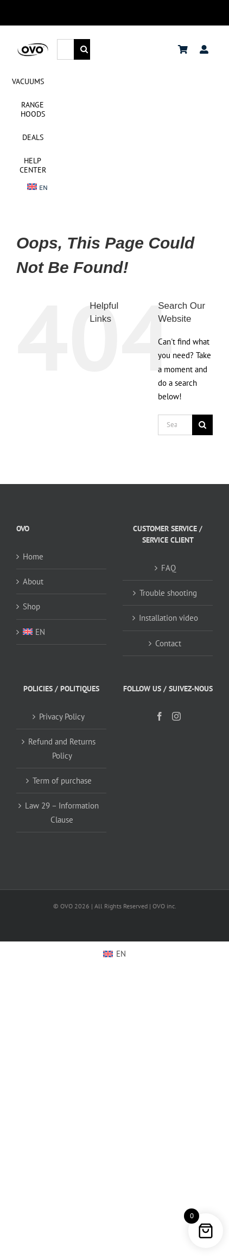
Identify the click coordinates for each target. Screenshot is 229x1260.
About (33, 581)
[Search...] (65, 49)
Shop (31, 606)
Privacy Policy (62, 716)
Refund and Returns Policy (62, 748)
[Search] (84, 49)
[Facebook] (159, 716)
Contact (168, 643)
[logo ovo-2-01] (32, 46)
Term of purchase (62, 780)
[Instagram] (176, 716)
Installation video (168, 618)
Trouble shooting (168, 593)
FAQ (168, 568)
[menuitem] (37, 188)
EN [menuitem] (121, 954)
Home (33, 556)
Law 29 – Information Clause (62, 812)
